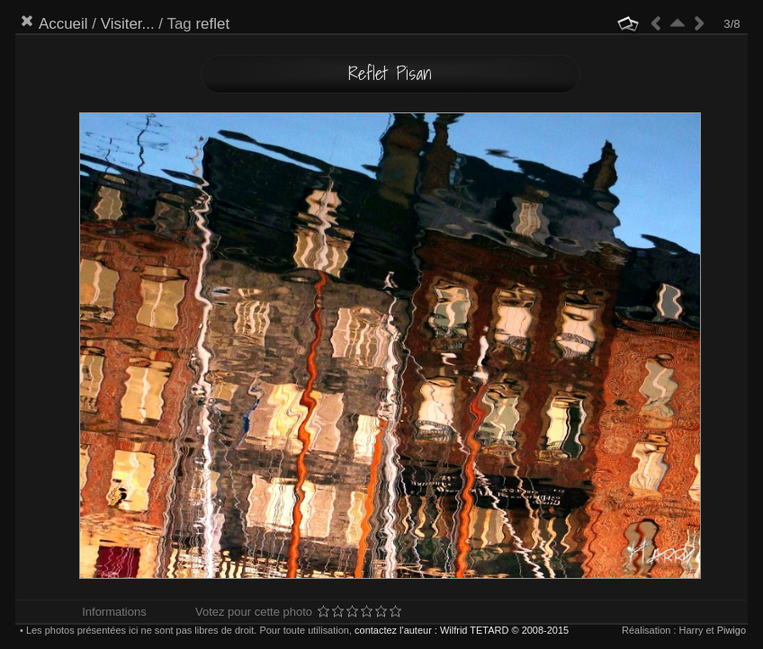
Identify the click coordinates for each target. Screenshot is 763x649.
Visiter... (128, 23)
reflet (212, 23)
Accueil (63, 23)
